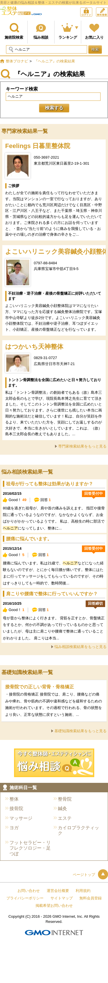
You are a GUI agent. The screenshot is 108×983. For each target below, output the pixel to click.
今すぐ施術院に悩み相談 (54, 762)
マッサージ (20, 818)
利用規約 (83, 891)
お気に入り (94, 37)
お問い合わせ (28, 891)
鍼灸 (62, 808)
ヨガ (14, 827)
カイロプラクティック (78, 830)
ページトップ (90, 874)
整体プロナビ (21, 12)
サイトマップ (61, 898)
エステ (65, 818)
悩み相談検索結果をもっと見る (80, 647)
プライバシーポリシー (25, 898)
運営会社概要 (58, 891)
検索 (95, 49)
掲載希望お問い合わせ (54, 905)
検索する (54, 107)
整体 (14, 799)
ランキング (67, 37)
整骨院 (65, 799)
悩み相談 (41, 37)
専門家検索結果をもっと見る (82, 446)
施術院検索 (14, 37)
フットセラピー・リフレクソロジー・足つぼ (30, 848)
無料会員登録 (90, 898)
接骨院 (16, 808)
